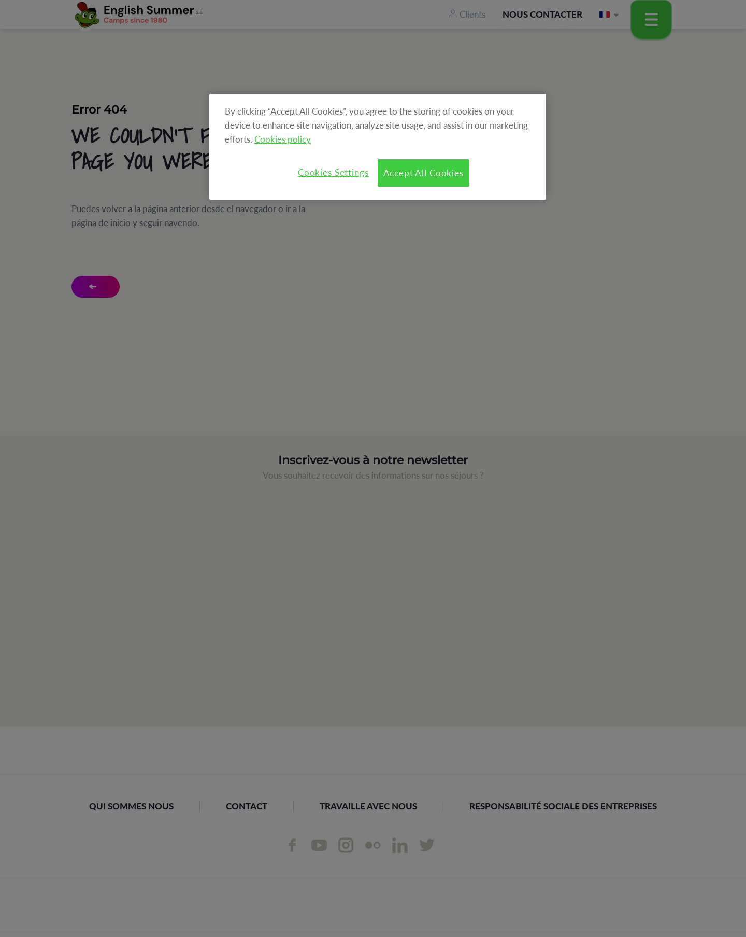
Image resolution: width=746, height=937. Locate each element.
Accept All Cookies (423, 172)
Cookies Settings (333, 172)
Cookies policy (282, 139)
